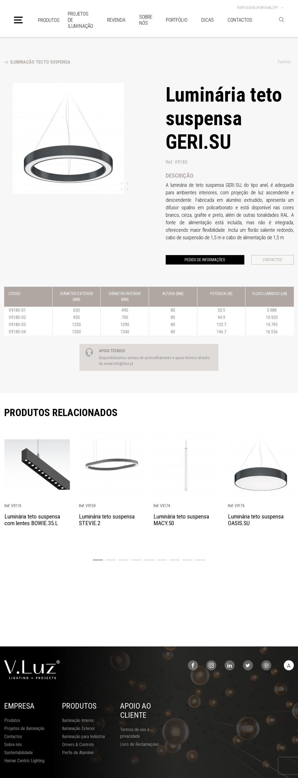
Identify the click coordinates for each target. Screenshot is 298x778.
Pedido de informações (205, 260)
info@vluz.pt (123, 363)
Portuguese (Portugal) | (260, 8)
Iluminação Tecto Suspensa (37, 62)
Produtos (48, 20)
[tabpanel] (37, 482)
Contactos (272, 260)
